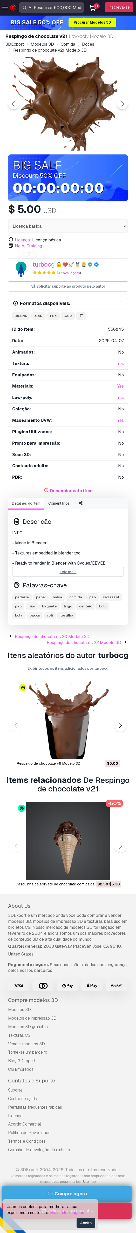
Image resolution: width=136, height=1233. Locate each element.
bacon (35, 615)
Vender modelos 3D (26, 1044)
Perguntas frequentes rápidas (35, 1107)
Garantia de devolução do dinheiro (39, 1150)
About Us (19, 906)
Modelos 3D (19, 1009)
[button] (120, 726)
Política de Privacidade (29, 1132)
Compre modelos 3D (33, 1000)
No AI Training (28, 246)
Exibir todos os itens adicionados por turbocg (68, 668)
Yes (120, 363)
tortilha (66, 615)
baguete (49, 606)
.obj (68, 316)
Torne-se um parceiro (27, 1052)
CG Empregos (20, 1069)
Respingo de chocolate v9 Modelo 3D (48, 763)
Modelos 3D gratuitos (28, 1026)
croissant (111, 597)
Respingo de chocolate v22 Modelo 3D (84, 642)
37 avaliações (69, 273)
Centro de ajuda (22, 1098)
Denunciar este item (71, 490)
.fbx (53, 316)
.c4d (38, 316)
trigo (68, 606)
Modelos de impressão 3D (32, 1018)
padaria (22, 597)
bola (19, 615)
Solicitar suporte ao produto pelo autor (68, 286)
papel (41, 597)
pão (92, 597)
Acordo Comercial (24, 1124)
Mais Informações (67, 1212)
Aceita (86, 1223)
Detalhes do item (26, 503)
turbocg (43, 264)
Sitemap (89, 1181)
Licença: (23, 240)
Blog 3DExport (22, 1060)
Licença (15, 1116)
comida (75, 597)
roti (50, 615)
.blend (21, 316)
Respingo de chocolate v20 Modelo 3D (52, 636)
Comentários (59, 503)
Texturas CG (19, 1035)
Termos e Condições (27, 1141)
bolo (102, 606)
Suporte (15, 1090)
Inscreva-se (119, 7)
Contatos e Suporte (31, 1080)
